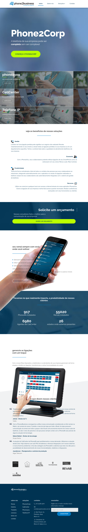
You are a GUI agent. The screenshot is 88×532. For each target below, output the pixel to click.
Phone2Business (22, 4)
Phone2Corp (26, 504)
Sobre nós (50, 3)
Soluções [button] (61, 3)
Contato (72, 3)
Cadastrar (64, 514)
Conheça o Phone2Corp (25, 54)
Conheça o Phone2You (21, 281)
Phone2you (26, 510)
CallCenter (25, 507)
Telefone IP (26, 513)
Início (41, 3)
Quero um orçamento (44, 221)
